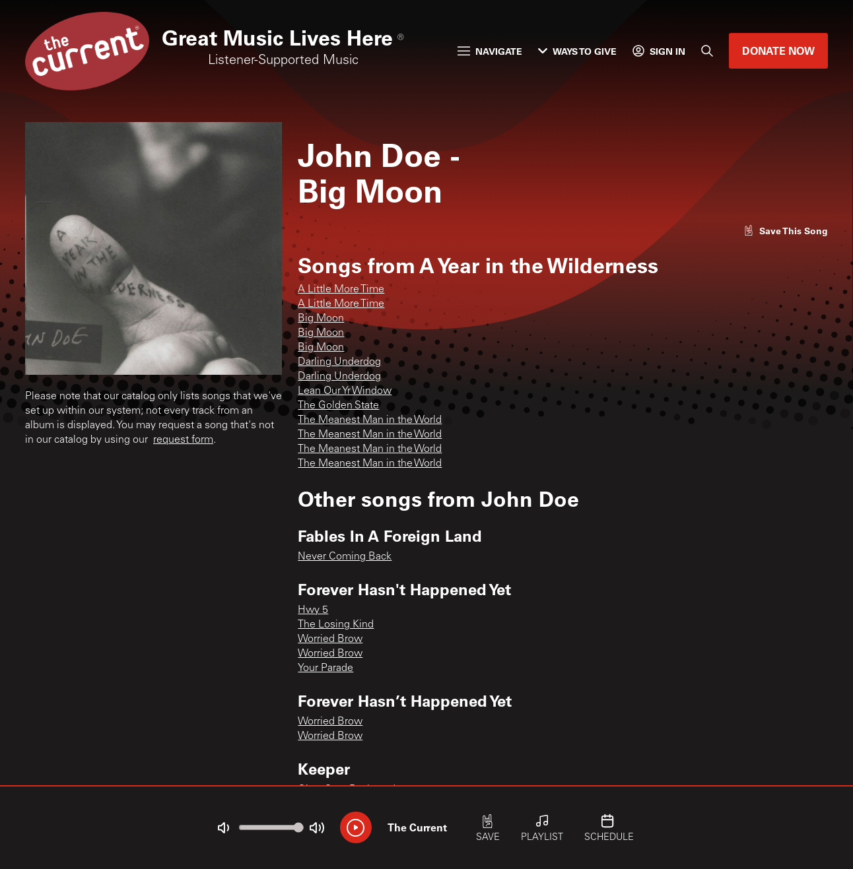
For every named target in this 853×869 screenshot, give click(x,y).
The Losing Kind (336, 625)
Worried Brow (330, 639)
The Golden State (338, 406)
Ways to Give (577, 51)
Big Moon (321, 318)
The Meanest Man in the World (370, 420)
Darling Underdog (339, 362)
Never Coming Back (345, 557)
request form (183, 440)
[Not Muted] (223, 828)
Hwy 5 (313, 610)
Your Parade (325, 668)
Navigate (490, 51)
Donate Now (778, 50)
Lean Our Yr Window (345, 391)
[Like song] (785, 230)
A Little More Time (341, 289)
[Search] (707, 50)
